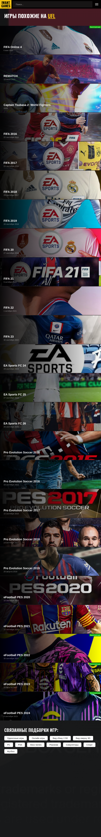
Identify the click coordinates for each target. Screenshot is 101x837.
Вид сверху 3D (83, 738)
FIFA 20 (9, 249)
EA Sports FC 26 (15, 423)
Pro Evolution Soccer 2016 (22, 481)
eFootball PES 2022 (17, 655)
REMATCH (11, 76)
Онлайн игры (38, 738)
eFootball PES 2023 (17, 684)
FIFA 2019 (10, 220)
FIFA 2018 (10, 191)
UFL (51, 15)
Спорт (89, 745)
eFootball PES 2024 (17, 713)
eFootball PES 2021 (17, 626)
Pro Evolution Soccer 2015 (22, 452)
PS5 (20, 745)
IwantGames (5, 4)
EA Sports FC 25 (15, 394)
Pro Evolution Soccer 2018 (22, 539)
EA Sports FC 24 (15, 365)
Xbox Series (36, 745)
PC (8, 745)
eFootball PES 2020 (17, 597)
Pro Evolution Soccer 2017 (22, 510)
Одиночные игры (15, 738)
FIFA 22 (9, 307)
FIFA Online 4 (13, 47)
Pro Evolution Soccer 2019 (22, 568)
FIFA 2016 (10, 133)
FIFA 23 (9, 336)
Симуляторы (72, 745)
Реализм (53, 745)
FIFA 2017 (10, 162)
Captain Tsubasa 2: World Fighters (27, 105)
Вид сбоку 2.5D (60, 738)
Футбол (10, 751)
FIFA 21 (9, 278)
